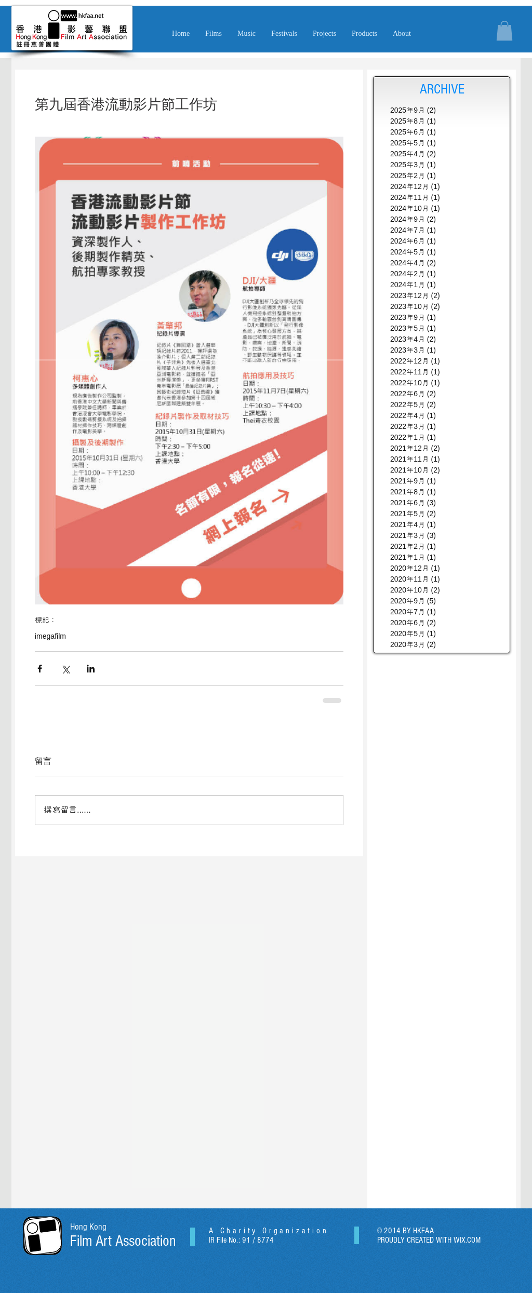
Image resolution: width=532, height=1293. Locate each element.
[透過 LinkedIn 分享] (91, 669)
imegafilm (50, 636)
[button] (246, 34)
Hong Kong (88, 1226)
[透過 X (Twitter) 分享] (65, 669)
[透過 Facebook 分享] (40, 669)
